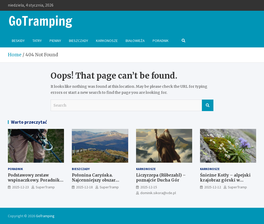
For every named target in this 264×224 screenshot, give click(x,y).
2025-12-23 (20, 187)
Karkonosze (107, 40)
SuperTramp (45, 187)
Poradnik (161, 40)
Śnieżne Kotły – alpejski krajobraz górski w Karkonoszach (225, 180)
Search (207, 105)
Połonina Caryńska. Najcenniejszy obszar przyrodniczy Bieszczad (96, 180)
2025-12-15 (148, 187)
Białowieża (135, 40)
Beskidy (18, 40)
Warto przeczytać (29, 122)
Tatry (37, 40)
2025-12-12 (212, 187)
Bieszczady (78, 40)
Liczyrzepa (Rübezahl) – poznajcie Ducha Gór (161, 178)
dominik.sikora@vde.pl (158, 192)
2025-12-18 (84, 187)
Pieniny (55, 40)
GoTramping (45, 216)
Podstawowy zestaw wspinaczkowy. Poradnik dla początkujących (34, 180)
